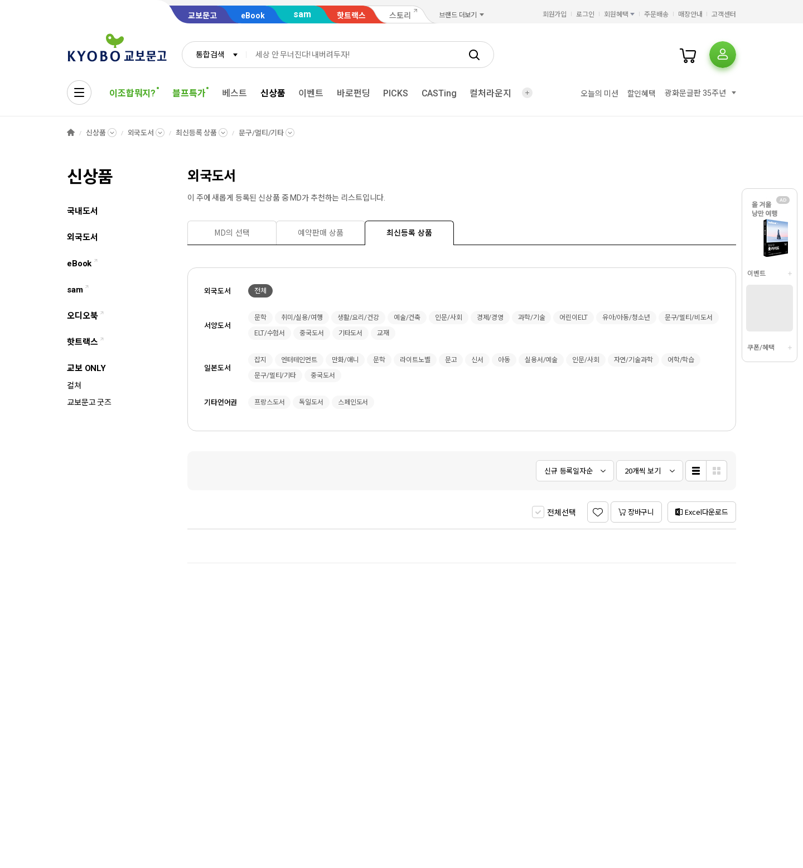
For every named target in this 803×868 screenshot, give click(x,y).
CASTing (439, 93)
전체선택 (561, 512)
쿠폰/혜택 (760, 348)
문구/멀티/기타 (261, 133)
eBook (253, 15)
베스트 (234, 93)
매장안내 (690, 14)
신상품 (273, 93)
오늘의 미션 (599, 93)
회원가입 (555, 14)
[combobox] (214, 54)
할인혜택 (641, 93)
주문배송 (656, 14)
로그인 (585, 14)
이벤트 (310, 93)
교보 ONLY (86, 368)
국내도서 (82, 211)
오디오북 (85, 316)
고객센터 (724, 14)
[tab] (232, 233)
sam (302, 14)
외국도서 (82, 237)
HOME (71, 133)
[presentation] (232, 233)
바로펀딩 (353, 93)
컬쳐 (74, 385)
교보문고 (202, 15)
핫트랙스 (351, 15)
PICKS (395, 93)
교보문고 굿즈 (89, 402)
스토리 (400, 15)
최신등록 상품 (196, 133)
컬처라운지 (490, 93)
